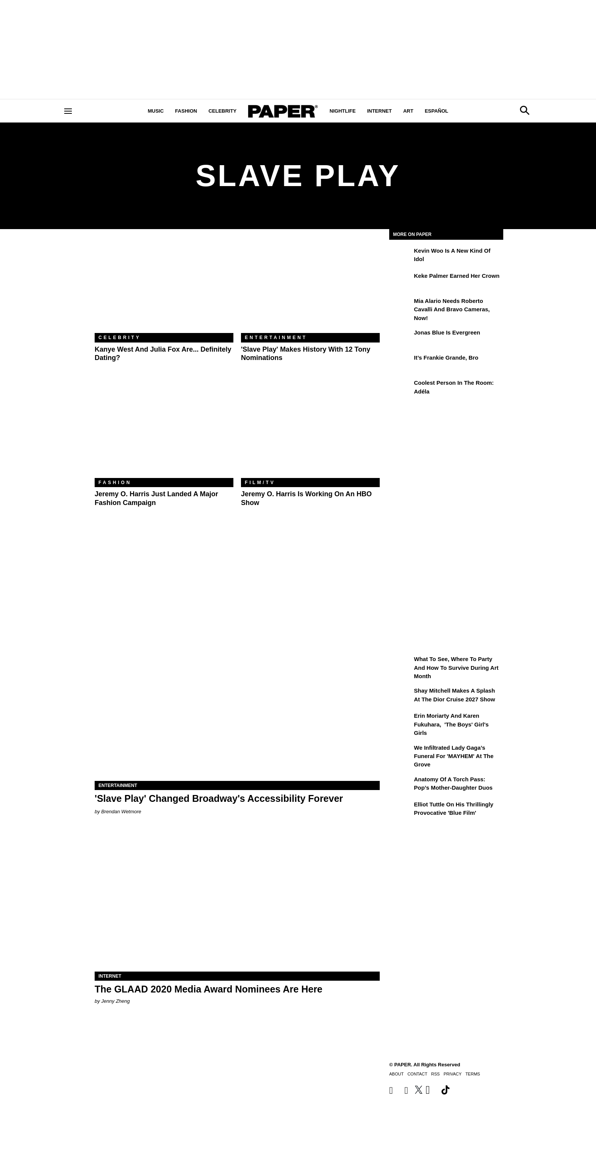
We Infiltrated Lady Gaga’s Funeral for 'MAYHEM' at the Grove (453, 756)
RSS (435, 1074)
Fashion (186, 111)
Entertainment (276, 337)
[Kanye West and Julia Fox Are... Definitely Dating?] (164, 287)
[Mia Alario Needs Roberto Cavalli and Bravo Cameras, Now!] (400, 306)
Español (436, 111)
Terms (472, 1074)
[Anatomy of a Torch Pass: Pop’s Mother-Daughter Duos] (400, 784)
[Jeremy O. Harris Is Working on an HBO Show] (310, 432)
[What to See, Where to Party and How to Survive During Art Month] (400, 664)
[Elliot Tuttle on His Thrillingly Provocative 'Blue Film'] (400, 809)
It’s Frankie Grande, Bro (446, 357)
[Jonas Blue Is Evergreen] (400, 337)
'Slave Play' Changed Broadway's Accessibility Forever (219, 798)
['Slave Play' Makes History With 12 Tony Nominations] (310, 287)
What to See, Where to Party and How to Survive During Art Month (456, 667)
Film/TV (260, 482)
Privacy (452, 1074)
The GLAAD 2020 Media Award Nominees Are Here (208, 989)
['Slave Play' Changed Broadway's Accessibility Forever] (237, 709)
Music (156, 111)
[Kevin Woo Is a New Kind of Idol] (400, 256)
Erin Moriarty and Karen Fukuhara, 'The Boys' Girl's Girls (451, 724)
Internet (379, 111)
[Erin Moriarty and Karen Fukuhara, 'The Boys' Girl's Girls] (400, 721)
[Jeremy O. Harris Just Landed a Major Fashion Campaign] (164, 432)
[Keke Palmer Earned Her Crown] (400, 281)
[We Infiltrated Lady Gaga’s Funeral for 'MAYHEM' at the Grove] (400, 753)
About (396, 1074)
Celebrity (222, 111)
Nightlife (343, 111)
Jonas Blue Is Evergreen (447, 332)
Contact (417, 1074)
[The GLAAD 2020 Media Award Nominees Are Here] (237, 900)
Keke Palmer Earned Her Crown (456, 275)
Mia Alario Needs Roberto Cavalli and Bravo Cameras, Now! (452, 309)
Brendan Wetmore (121, 811)
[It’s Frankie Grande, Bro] (400, 363)
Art (408, 111)
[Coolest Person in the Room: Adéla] (400, 388)
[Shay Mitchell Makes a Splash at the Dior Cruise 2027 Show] (400, 696)
